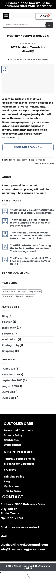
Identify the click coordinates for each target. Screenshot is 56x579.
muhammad (42, 59)
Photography (10, 345)
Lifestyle (7, 333)
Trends (41, 160)
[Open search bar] (28, 575)
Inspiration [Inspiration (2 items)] (35, 291)
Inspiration (9, 328)
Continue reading (28, 147)
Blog (5, 316)
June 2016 (8, 398)
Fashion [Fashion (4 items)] (22, 291)
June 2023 (8, 368)
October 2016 (10, 374)
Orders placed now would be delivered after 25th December (28, 4)
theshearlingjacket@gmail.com (24, 545)
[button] (6, 16)
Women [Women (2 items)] (30, 296)
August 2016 (10, 386)
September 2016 (12, 380)
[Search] (49, 25)
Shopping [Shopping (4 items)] (8, 296)
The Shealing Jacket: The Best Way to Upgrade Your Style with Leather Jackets (30, 222)
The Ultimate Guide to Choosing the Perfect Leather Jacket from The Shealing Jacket (30, 248)
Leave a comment (44, 163)
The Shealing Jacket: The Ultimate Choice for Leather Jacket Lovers (32, 211)
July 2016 (8, 392)
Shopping (8, 351)
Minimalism (9, 339)
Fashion (7, 322)
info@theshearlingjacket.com (22, 549)
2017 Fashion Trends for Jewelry (28, 49)
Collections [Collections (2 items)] (9, 291)
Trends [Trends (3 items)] (19, 296)
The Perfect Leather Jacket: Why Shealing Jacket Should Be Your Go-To (30, 261)
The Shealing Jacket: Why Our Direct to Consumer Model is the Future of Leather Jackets (30, 235)
